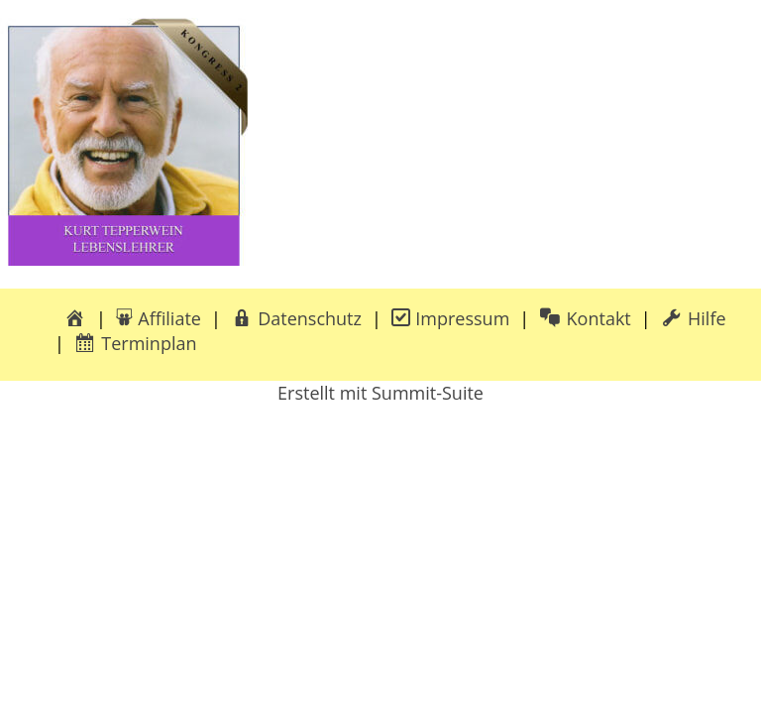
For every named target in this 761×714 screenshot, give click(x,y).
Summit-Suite (428, 393)
